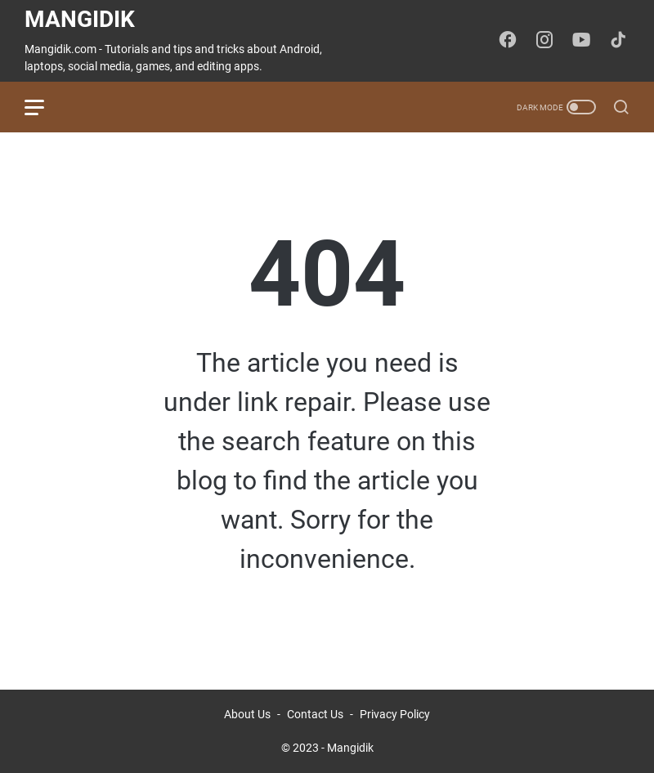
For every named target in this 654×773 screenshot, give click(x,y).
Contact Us (315, 714)
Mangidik (80, 19)
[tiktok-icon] (618, 41)
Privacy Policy (395, 714)
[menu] (44, 107)
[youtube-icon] (581, 41)
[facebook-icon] (507, 41)
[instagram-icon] (544, 41)
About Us (247, 714)
